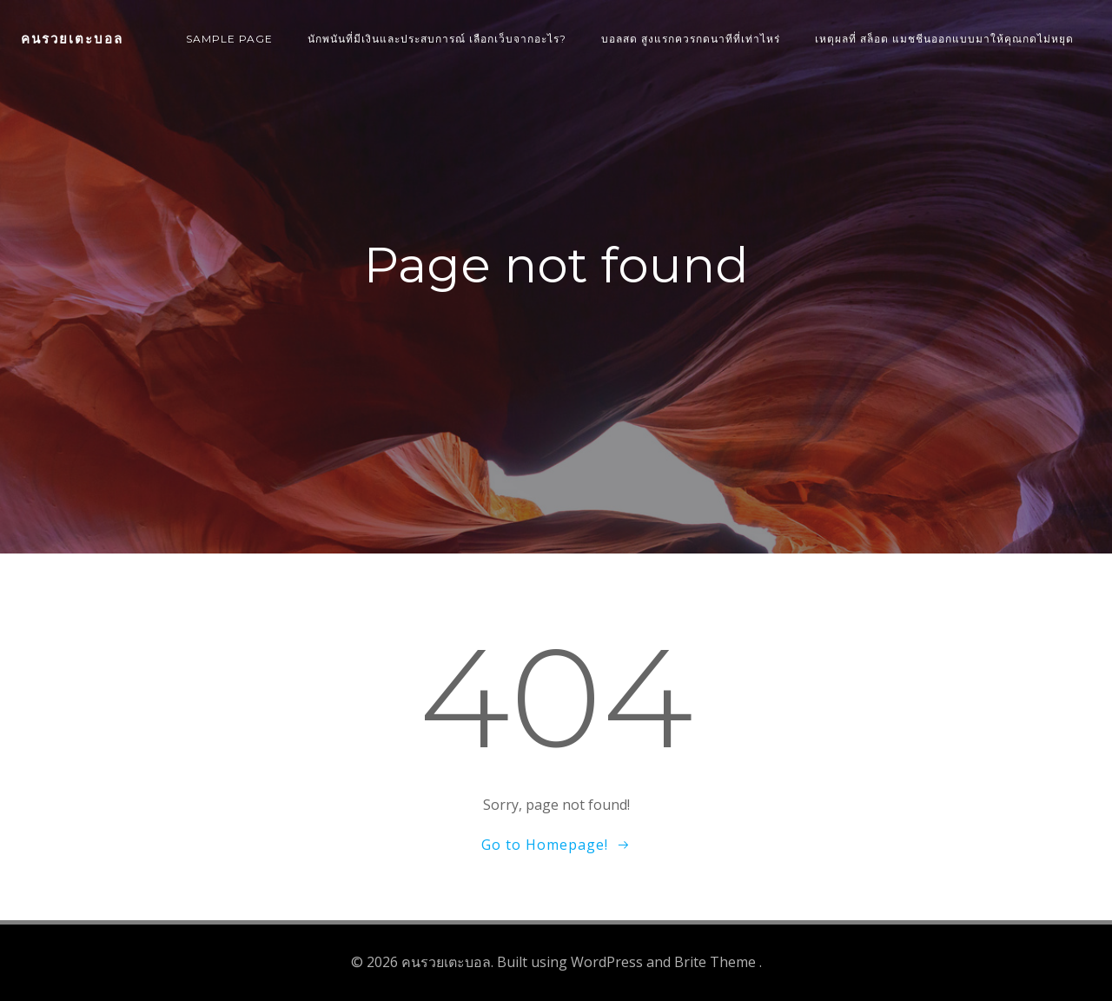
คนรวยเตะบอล (72, 38)
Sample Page (229, 38)
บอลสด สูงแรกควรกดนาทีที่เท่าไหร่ (690, 38)
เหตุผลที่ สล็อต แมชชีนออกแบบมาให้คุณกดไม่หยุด (944, 38)
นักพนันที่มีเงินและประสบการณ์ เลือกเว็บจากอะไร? (437, 38)
